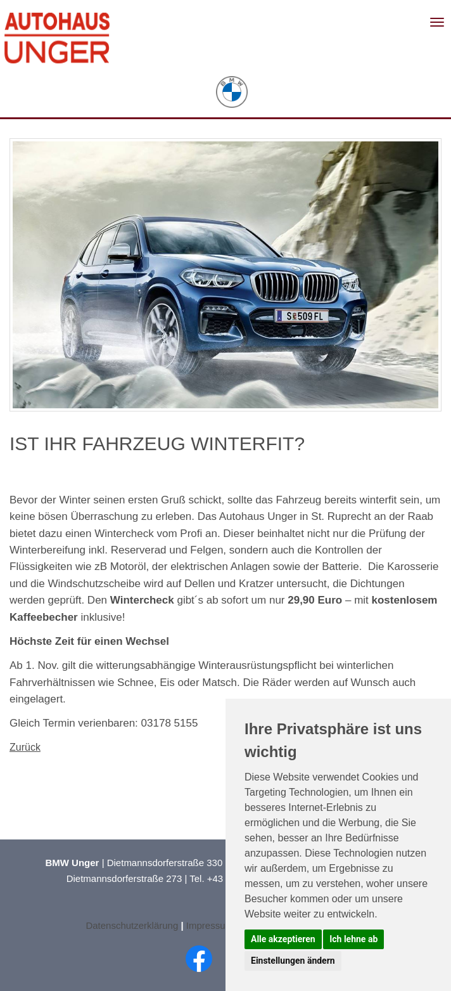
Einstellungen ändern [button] (293, 960)
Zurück (25, 747)
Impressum (211, 925)
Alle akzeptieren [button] (283, 939)
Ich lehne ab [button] (353, 939)
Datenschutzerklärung (132, 925)
